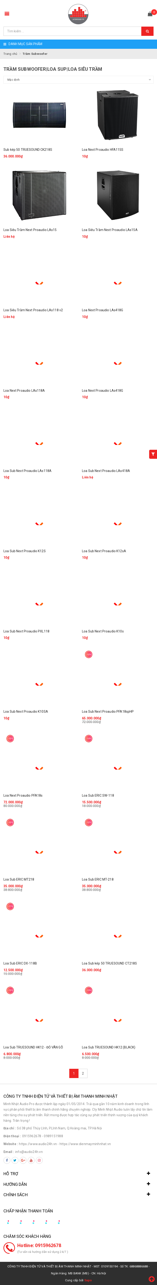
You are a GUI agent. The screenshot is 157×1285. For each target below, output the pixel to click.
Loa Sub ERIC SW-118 (98, 795)
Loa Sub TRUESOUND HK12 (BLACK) (108, 1047)
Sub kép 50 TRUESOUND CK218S (27, 149)
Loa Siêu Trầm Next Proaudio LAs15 (30, 230)
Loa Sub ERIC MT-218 (98, 879)
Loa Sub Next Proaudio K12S (24, 551)
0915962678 (31, 1136)
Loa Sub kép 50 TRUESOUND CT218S (109, 963)
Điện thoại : (12, 1136)
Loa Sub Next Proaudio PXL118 (26, 631)
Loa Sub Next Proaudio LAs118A (27, 471)
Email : (8, 1152)
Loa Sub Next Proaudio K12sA (104, 551)
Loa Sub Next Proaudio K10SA (25, 711)
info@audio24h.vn (29, 1152)
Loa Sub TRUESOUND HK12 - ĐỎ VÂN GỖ (33, 1047)
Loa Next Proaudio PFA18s (22, 795)
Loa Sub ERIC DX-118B (20, 963)
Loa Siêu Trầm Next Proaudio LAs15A (110, 230)
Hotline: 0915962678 (39, 1245)
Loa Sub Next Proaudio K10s (103, 631)
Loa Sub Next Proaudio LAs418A (106, 471)
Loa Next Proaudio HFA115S (103, 149)
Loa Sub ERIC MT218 (18, 879)
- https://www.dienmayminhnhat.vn (84, 1144)
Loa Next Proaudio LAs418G (102, 310)
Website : (10, 1144)
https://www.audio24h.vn (38, 1144)
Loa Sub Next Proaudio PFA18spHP (108, 711)
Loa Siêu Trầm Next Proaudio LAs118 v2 (33, 310)
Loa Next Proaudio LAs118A (24, 390)
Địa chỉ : (9, 1128)
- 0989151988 (52, 1136)
